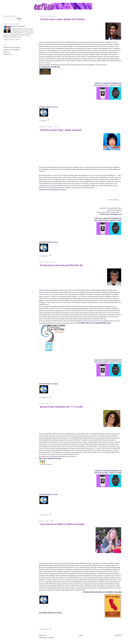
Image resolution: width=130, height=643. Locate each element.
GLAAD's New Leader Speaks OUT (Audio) (62, 19)
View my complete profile (11, 39)
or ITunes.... (63, 189)
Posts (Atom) (50, 637)
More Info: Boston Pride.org (50, 458)
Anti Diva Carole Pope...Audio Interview (61, 130)
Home (80, 635)
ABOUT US (6, 52)
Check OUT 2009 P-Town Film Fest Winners (51, 290)
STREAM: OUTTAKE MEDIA (11, 49)
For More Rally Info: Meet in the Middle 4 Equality (102, 592)
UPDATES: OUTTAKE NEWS (11, 47)
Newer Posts (42, 635)
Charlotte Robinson (18, 26)
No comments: (44, 256)
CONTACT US (7, 54)
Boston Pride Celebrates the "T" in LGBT (61, 407)
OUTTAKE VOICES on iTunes (48, 107)
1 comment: (43, 120)
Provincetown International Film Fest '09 (61, 265)
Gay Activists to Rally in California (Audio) (62, 524)
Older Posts (118, 635)
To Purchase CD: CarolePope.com (49, 189)
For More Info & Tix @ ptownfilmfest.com (94, 323)
